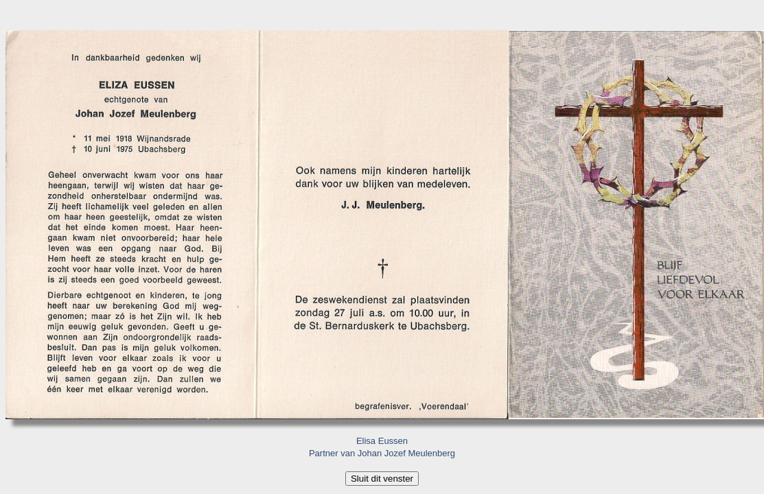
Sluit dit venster (382, 478)
